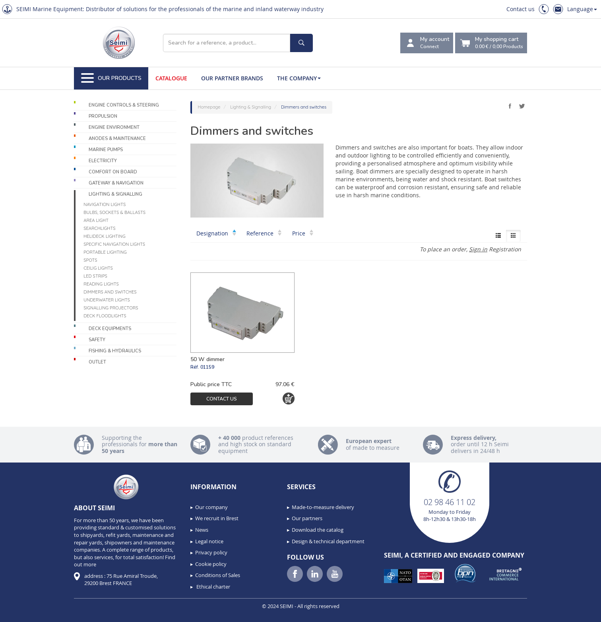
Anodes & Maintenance (117, 139)
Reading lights (101, 284)
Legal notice (209, 541)
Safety (97, 340)
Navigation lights (104, 204)
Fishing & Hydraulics (115, 351)
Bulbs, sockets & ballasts (114, 212)
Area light (96, 220)
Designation (216, 233)
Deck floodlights (104, 316)
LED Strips (95, 276)
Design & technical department (328, 541)
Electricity (103, 161)
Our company (211, 507)
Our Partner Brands (232, 78)
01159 (207, 367)
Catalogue (171, 78)
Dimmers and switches (109, 292)
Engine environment (114, 127)
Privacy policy (211, 552)
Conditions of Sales (217, 575)
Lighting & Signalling (115, 194)
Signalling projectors (110, 308)
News (201, 529)
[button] (24, 613)
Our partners (307, 518)
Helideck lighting (104, 236)
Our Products (111, 78)
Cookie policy (211, 564)
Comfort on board (113, 172)
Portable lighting (105, 252)
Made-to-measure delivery (323, 507)
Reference (263, 233)
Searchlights (99, 228)
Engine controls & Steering (124, 105)
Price (302, 233)
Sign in (478, 249)
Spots (90, 260)
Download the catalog (317, 529)
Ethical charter (212, 586)
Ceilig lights (98, 268)
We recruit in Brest (216, 518)
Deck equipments (110, 329)
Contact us (520, 9)
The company (299, 78)
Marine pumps (106, 150)
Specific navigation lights (114, 244)
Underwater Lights (106, 300)
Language (582, 9)
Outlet (97, 362)
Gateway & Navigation (116, 183)
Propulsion (103, 116)
